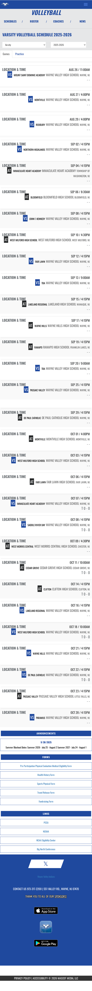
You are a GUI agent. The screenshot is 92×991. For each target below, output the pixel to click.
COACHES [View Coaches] (58, 21)
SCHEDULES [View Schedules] (10, 21)
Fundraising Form (46, 801)
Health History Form (46, 775)
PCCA (46, 822)
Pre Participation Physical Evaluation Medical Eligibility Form (46, 766)
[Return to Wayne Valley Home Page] (5, 4)
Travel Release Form (46, 792)
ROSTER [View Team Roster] (34, 21)
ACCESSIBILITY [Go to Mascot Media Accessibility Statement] (40, 978)
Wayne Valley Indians (46, 876)
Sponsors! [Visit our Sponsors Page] (61, 896)
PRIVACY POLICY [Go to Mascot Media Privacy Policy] (22, 978)
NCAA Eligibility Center (46, 840)
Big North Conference (46, 849)
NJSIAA (46, 831)
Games (6, 54)
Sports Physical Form (46, 783)
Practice (19, 54)
